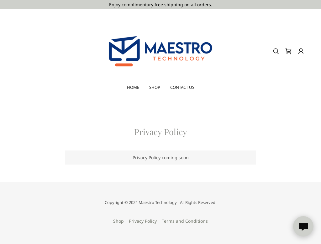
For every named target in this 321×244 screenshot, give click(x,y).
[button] (301, 51)
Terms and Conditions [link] (185, 221)
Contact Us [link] (182, 87)
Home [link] (133, 87)
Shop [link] (154, 87)
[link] (160, 51)
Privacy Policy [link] (143, 221)
